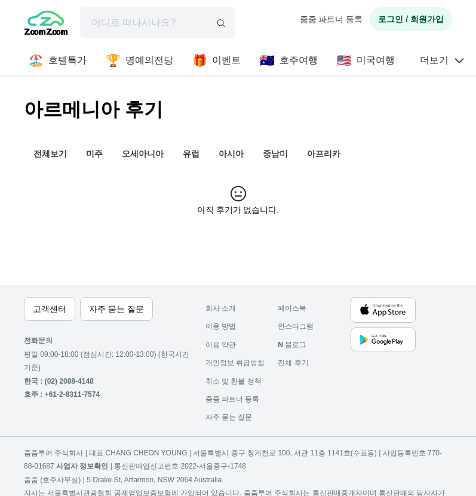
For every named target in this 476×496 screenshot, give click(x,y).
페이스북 (292, 308)
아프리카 (323, 153)
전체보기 (50, 153)
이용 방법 (220, 326)
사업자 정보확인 (82, 466)
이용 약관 (220, 345)
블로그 (292, 345)
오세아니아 (143, 153)
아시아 (231, 153)
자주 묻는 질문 (229, 417)
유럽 (191, 153)
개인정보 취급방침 (235, 363)
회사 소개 (220, 308)
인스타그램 (296, 326)
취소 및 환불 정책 (233, 381)
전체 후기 (293, 363)
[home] (46, 24)
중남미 (275, 153)
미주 (94, 153)
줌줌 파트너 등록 (331, 19)
